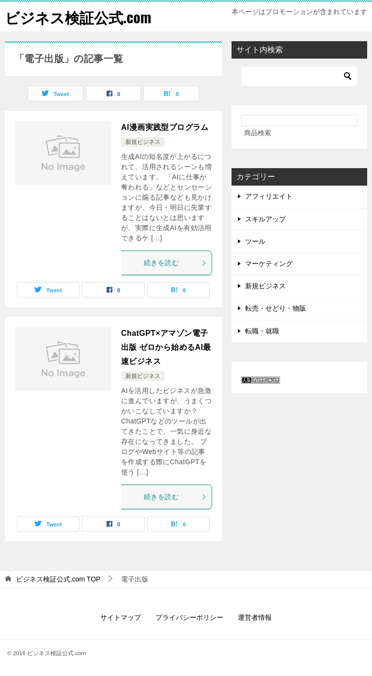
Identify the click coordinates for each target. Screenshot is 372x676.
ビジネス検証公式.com (78, 17)
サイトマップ (120, 617)
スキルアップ (265, 219)
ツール (255, 241)
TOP (58, 579)
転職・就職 (262, 331)
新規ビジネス (142, 142)
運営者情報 (255, 617)
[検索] (299, 76)
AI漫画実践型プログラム (165, 127)
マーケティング (269, 263)
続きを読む (175, 263)
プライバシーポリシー (189, 617)
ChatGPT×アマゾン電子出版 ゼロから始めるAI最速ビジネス (166, 347)
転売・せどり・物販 (275, 308)
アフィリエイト (269, 196)
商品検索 (257, 133)
